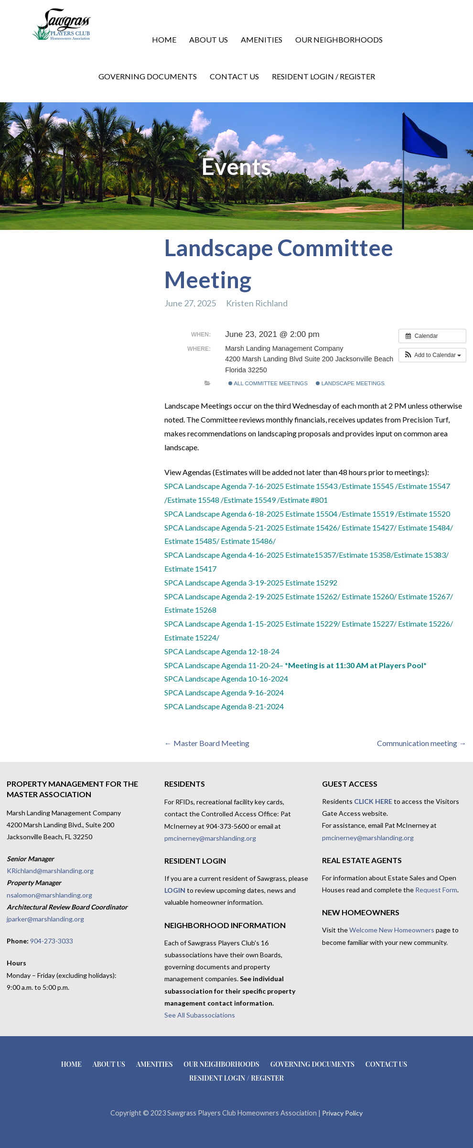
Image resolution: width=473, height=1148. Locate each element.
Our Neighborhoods (339, 39)
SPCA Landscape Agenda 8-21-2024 (224, 706)
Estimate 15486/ (248, 540)
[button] (432, 355)
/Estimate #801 (302, 499)
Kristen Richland (257, 303)
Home (164, 39)
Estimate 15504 (311, 513)
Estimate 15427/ (370, 527)
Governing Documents (147, 76)
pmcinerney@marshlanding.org (210, 838)
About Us (208, 39)
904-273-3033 (51, 941)
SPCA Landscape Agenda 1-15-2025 (224, 623)
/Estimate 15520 (422, 513)
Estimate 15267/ (425, 596)
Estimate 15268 (190, 609)
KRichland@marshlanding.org (50, 870)
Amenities (261, 39)
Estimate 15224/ (191, 637)
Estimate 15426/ (313, 527)
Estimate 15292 (311, 582)
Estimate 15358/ (366, 554)
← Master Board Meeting (206, 742)
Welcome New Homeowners (391, 930)
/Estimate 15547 (422, 485)
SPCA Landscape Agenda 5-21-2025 (224, 527)
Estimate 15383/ (421, 554)
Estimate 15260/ (369, 596)
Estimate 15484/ (425, 527)
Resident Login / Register (323, 76)
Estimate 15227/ (369, 623)
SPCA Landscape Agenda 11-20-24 (222, 665)
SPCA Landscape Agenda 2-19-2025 (224, 596)
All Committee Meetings (268, 383)
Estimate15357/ (312, 554)
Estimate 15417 (190, 568)
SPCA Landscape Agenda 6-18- (215, 513)
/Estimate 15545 (366, 485)
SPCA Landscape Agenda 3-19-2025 (224, 582)
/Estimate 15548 (191, 499)
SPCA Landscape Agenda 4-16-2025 (224, 554)
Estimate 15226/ (425, 623)
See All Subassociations (199, 1015)
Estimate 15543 (311, 485)
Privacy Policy (342, 1113)
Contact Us (234, 76)
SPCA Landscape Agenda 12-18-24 (222, 651)
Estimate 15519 (368, 513)
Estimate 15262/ (312, 596)
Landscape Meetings (350, 383)
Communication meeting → (421, 742)
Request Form (436, 890)
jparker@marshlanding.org (45, 919)
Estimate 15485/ (192, 540)
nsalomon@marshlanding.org (49, 895)
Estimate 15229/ (313, 623)
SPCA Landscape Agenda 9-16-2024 (224, 692)
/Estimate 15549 (248, 499)
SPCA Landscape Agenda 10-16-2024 (226, 678)
